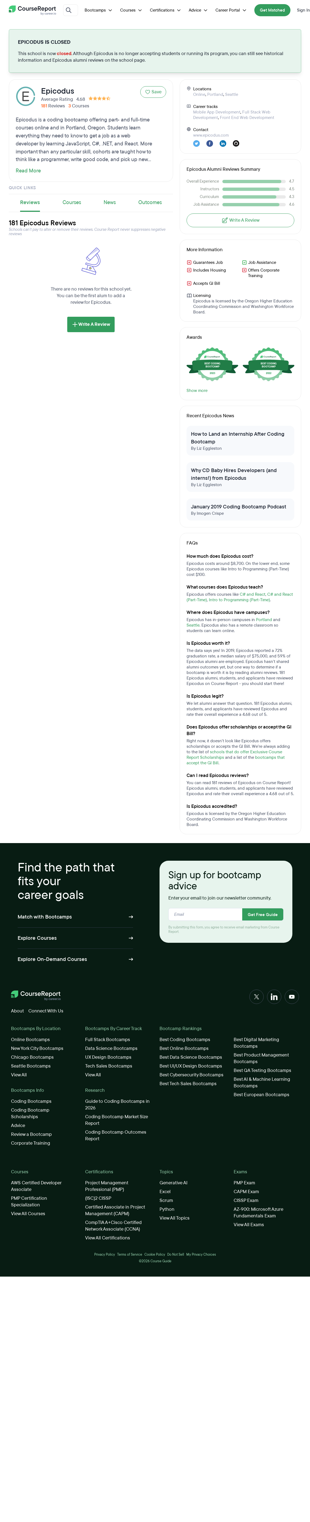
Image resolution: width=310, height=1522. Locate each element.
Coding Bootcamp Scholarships (30, 1113)
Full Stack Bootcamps (107, 1039)
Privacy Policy (104, 1254)
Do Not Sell (175, 1254)
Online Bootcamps (30, 1039)
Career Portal (231, 10)
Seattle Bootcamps (31, 1066)
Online (199, 94)
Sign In (303, 10)
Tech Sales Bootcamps (108, 1066)
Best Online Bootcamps (184, 1048)
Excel (165, 1191)
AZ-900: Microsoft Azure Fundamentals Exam (258, 1212)
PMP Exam (244, 1183)
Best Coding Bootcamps (185, 1039)
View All (19, 1075)
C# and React (252, 594)
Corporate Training (30, 1143)
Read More (28, 170)
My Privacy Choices (201, 1254)
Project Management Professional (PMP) (106, 1186)
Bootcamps (99, 10)
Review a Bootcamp (31, 1134)
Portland (215, 94)
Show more (197, 390)
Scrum (166, 1200)
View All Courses (28, 1213)
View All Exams (249, 1225)
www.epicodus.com (211, 135)
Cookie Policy (154, 1254)
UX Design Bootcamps (108, 1057)
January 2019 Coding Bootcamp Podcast (238, 506)
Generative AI (173, 1183)
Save (153, 92)
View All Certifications (107, 1238)
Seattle (231, 94)
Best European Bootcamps (261, 1095)
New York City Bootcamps (37, 1048)
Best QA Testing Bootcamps (262, 1070)
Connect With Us (45, 1011)
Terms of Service (129, 1254)
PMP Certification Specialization (29, 1201)
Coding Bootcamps (31, 1101)
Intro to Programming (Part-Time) (239, 600)
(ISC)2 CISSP (98, 1198)
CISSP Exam (246, 1200)
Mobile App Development (216, 112)
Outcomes (150, 202)
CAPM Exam (246, 1191)
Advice (199, 10)
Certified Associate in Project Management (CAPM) (115, 1210)
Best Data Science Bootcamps (191, 1057)
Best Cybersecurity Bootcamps (191, 1075)
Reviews (30, 202)
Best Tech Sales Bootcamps (188, 1083)
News (110, 202)
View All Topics (175, 1218)
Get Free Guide (263, 914)
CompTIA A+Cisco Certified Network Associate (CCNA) (113, 1225)
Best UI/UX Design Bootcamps (191, 1066)
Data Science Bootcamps (111, 1048)
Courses (131, 10)
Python (167, 1209)
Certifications (166, 10)
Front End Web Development (247, 117)
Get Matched (272, 10)
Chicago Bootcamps (32, 1057)
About (17, 1011)
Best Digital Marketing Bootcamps (256, 1042)
